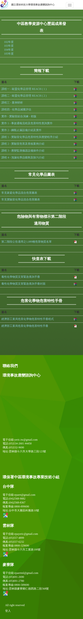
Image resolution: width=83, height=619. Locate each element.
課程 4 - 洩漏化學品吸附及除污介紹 (22, 157)
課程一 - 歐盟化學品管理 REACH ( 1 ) (23, 88)
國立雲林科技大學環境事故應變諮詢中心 (33, 4)
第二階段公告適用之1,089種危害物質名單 (26, 241)
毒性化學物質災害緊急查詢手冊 (20, 276)
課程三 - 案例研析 (12, 102)
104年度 (9, 49)
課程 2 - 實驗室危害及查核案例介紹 (22, 143)
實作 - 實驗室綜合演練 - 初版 (18, 116)
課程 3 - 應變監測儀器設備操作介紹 (22, 150)
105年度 (9, 53)
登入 (8, 610)
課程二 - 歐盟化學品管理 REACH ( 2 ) (23, 95)
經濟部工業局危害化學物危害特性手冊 (24, 325)
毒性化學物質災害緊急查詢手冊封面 (23, 283)
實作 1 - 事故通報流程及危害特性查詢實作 (27, 123)
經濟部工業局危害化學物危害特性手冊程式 (27, 319)
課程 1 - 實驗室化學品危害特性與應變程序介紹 (29, 137)
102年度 (9, 41)
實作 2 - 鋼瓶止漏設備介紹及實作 (21, 130)
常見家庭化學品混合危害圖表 (19, 192)
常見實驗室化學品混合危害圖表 (20, 199)
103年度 (9, 45)
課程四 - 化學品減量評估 (16, 109)
